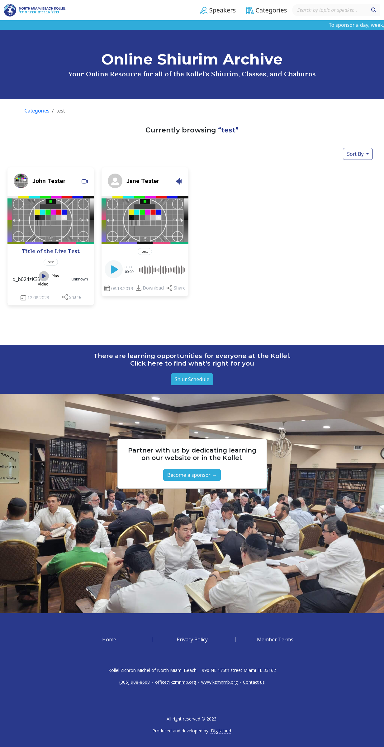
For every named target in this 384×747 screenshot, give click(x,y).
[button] (216, 10)
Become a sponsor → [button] (192, 475)
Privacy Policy (192, 639)
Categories (37, 110)
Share (75, 297)
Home (109, 639)
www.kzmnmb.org (219, 682)
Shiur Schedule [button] (192, 379)
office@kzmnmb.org (175, 682)
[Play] (114, 271)
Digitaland (221, 731)
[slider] (161, 269)
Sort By (356, 153)
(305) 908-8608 (134, 682)
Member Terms (275, 639)
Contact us (254, 682)
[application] (145, 269)
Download (153, 287)
